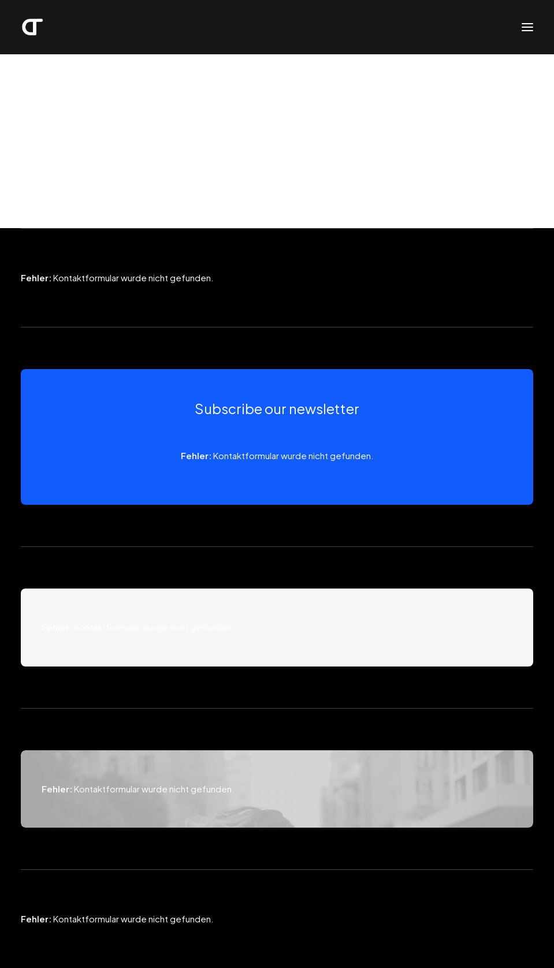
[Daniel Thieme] (32, 27)
